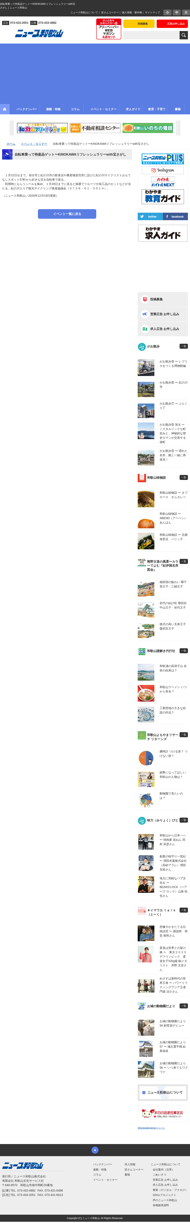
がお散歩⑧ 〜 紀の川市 (174, 385)
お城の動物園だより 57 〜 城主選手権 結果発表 (173, 1047)
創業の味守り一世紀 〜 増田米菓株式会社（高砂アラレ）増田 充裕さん (173, 863)
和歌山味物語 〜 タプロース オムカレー (174, 495)
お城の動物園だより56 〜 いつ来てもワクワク (174, 1068)
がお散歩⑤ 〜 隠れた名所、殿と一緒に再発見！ (174, 455)
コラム (97, 1174)
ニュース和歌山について (84, 12)
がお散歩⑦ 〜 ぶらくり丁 (174, 406)
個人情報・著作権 (132, 12)
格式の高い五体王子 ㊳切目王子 (173, 626)
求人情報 (130, 1164)
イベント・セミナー (105, 1179)
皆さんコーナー (110, 12)
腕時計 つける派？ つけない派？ (174, 753)
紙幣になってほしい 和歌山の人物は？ (173, 774)
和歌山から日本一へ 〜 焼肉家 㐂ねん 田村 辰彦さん (173, 840)
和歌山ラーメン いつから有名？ (173, 689)
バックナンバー (102, 1164)
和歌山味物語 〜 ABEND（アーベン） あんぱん (174, 518)
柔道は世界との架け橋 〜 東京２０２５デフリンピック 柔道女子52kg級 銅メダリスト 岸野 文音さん (173, 958)
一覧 (183, 346)
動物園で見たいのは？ (171, 796)
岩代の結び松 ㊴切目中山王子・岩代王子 (173, 605)
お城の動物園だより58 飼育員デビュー (173, 1023)
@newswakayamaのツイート (151, 1128)
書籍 (127, 1174)
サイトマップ (152, 12)
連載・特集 (100, 1169)
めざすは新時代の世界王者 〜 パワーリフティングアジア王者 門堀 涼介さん (174, 985)
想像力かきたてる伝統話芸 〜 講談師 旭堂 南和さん (174, 931)
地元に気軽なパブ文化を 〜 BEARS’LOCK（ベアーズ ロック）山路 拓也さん (174, 887)
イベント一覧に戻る (67, 214)
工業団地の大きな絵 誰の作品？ (173, 710)
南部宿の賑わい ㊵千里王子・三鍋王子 (173, 584)
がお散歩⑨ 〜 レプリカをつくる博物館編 (174, 363)
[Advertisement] (95, 73)
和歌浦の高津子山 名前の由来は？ (173, 668)
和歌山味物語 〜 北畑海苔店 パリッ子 (174, 537)
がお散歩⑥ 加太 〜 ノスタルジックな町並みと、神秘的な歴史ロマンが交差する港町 (173, 433)
